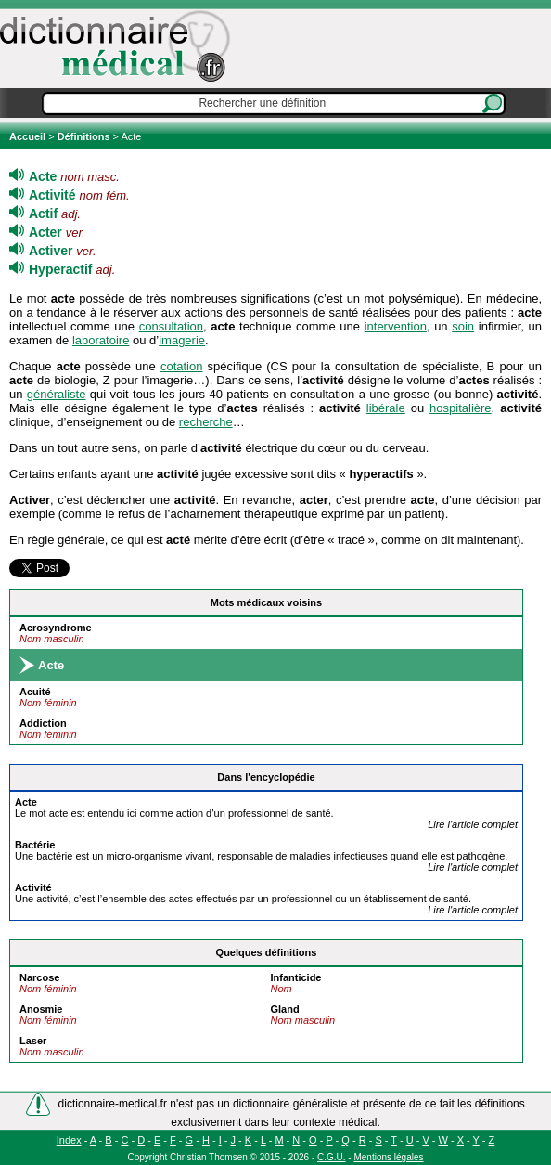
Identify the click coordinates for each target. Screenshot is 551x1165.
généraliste (56, 394)
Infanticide (295, 977)
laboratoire (100, 340)
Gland (284, 1009)
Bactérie (35, 844)
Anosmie (40, 1009)
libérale (385, 408)
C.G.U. (331, 1157)
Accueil (28, 136)
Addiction (43, 723)
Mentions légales (388, 1157)
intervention (396, 326)
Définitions (84, 136)
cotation (181, 366)
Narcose (39, 977)
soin (463, 326)
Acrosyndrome (55, 627)
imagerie (182, 340)
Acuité (35, 691)
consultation (171, 326)
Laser (32, 1040)
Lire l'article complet (473, 824)
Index (69, 1140)
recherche (206, 422)
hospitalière (460, 408)
